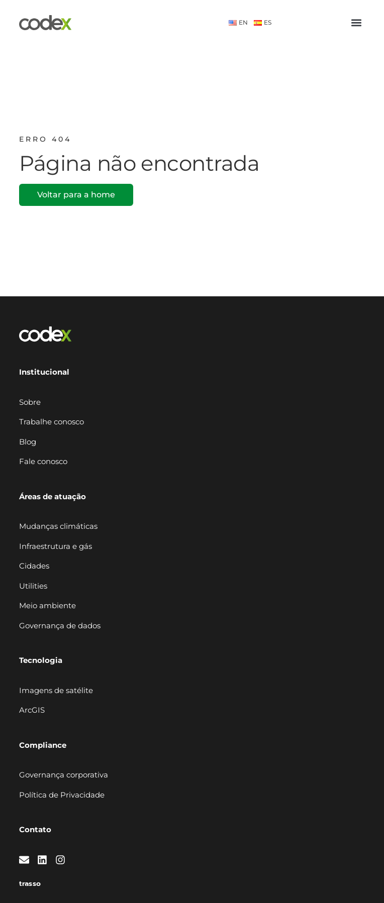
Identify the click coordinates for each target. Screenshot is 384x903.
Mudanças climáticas (58, 526)
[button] (356, 23)
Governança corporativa (63, 774)
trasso (30, 883)
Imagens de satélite (56, 690)
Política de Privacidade (62, 795)
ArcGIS (32, 710)
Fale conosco (43, 461)
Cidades (34, 566)
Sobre (30, 402)
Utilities (33, 586)
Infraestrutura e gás (55, 546)
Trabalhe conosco (51, 421)
